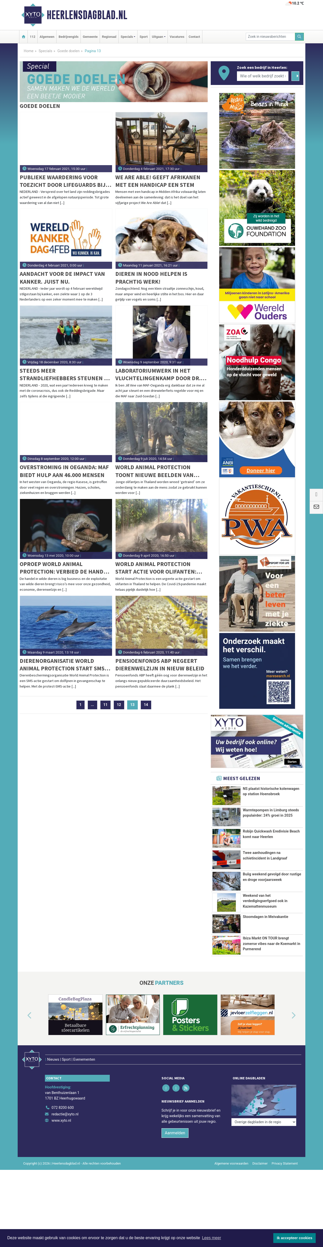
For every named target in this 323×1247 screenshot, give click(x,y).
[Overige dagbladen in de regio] (263, 1097)
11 (105, 705)
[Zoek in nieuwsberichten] (270, 37)
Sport (144, 37)
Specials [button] (127, 37)
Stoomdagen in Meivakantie (265, 917)
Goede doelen (68, 51)
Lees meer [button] (211, 1238)
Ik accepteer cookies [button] (294, 1238)
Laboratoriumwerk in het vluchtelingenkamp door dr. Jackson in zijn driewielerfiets (161, 374)
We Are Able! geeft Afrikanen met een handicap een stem (157, 180)
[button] (24, 1015)
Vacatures (177, 37)
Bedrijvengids (68, 37)
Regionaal (109, 37)
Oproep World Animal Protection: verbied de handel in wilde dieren (65, 568)
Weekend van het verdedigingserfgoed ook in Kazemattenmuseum (265, 901)
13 (134, 705)
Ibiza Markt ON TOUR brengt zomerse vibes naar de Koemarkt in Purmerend (271, 943)
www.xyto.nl (61, 1120)
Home (29, 51)
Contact (194, 37)
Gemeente (90, 37)
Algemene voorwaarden (231, 1163)
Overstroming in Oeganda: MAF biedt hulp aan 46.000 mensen (64, 470)
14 (146, 705)
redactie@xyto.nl (64, 1114)
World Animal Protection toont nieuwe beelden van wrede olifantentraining (154, 471)
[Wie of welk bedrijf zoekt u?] (262, 76)
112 (32, 37)
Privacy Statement (285, 1163)
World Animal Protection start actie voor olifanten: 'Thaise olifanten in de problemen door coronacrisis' (160, 568)
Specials (45, 51)
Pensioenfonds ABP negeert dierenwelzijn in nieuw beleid (159, 664)
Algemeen (47, 37)
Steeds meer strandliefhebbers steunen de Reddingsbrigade (65, 374)
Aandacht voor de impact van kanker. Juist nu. (62, 277)
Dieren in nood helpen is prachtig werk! (151, 277)
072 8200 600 (62, 1108)
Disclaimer (259, 1163)
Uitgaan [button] (157, 37)
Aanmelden (175, 1133)
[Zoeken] (299, 37)
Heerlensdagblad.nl (87, 14)
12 (119, 705)
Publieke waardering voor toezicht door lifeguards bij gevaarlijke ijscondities (62, 181)
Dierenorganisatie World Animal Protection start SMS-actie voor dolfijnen (63, 664)
